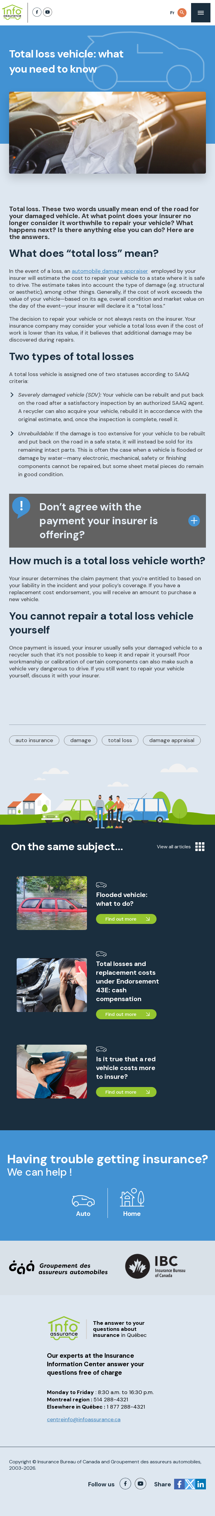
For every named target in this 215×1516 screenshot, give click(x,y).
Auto (83, 1214)
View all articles (180, 846)
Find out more (121, 919)
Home (132, 1214)
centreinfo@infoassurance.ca (84, 1419)
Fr (172, 12)
